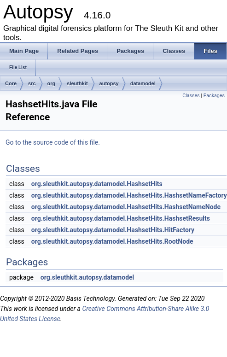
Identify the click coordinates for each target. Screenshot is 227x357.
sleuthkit (77, 83)
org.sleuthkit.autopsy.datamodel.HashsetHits (97, 183)
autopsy (109, 83)
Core (11, 83)
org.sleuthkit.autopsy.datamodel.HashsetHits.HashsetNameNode (126, 207)
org (51, 83)
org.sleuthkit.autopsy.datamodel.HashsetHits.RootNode (112, 241)
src (32, 83)
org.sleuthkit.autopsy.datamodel (87, 277)
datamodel (143, 83)
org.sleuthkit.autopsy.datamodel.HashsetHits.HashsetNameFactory (129, 195)
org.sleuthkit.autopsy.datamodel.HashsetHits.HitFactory (112, 230)
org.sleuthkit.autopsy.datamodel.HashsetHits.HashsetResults (120, 218)
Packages (214, 96)
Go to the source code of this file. (53, 142)
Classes (190, 96)
